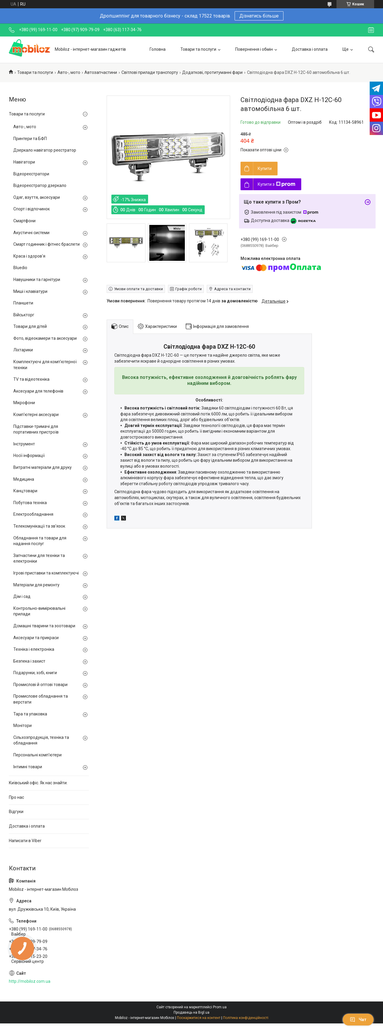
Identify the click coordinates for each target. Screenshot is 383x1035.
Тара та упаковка (30, 714)
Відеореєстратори (31, 174)
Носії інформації (29, 455)
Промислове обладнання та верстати (40, 699)
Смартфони (24, 220)
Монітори (22, 725)
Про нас (16, 797)
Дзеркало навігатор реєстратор (44, 150)
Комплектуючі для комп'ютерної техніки (45, 364)
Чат (358, 1019)
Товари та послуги (198, 49)
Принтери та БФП (30, 138)
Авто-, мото (68, 72)
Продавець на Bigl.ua (191, 1012)
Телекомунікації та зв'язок (39, 526)
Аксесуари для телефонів (38, 391)
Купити (265, 168)
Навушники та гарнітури (36, 279)
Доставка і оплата (310, 49)
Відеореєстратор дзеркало (39, 185)
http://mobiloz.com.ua (29, 981)
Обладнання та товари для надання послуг (39, 541)
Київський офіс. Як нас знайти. (38, 782)
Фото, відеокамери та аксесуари (45, 338)
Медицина (23, 479)
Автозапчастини (100, 72)
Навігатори (24, 162)
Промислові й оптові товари (40, 684)
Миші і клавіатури (30, 291)
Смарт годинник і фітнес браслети (46, 244)
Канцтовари (25, 490)
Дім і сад (22, 596)
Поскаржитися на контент (198, 1018)
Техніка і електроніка (33, 649)
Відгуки (16, 811)
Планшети (23, 303)
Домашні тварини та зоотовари (44, 625)
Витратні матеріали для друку (42, 467)
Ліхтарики (23, 349)
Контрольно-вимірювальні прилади (39, 611)
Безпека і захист (29, 661)
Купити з (276, 184)
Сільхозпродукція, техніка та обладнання (41, 740)
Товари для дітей (30, 326)
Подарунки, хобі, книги (35, 672)
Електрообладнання (33, 514)
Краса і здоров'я (29, 256)
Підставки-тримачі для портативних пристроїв (36, 429)
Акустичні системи (31, 232)
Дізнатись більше (259, 16)
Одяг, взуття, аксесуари (36, 197)
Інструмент (24, 444)
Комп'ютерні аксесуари (36, 414)
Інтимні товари (27, 766)
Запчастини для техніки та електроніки (39, 558)
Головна (158, 49)
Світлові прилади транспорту (149, 72)
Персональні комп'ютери (37, 755)
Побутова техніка (30, 502)
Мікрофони (24, 402)
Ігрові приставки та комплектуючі (46, 573)
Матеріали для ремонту (36, 584)
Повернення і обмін (254, 49)
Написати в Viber (25, 840)
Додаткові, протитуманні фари (212, 72)
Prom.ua (220, 1007)
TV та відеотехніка (31, 379)
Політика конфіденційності (245, 1018)
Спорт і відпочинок (31, 209)
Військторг (23, 314)
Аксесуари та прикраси (36, 637)
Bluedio (20, 267)
